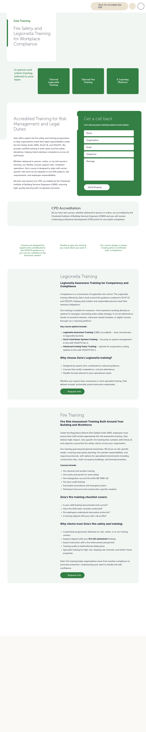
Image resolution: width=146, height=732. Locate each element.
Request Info (71, 391)
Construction (23, 666)
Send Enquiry (97, 187)
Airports (64, 661)
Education (21, 652)
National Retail (67, 647)
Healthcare (22, 647)
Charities (108, 647)
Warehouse (66, 652)
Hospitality (109, 656)
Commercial (109, 652)
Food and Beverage (70, 666)
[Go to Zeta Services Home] (50, 6)
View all (117, 598)
